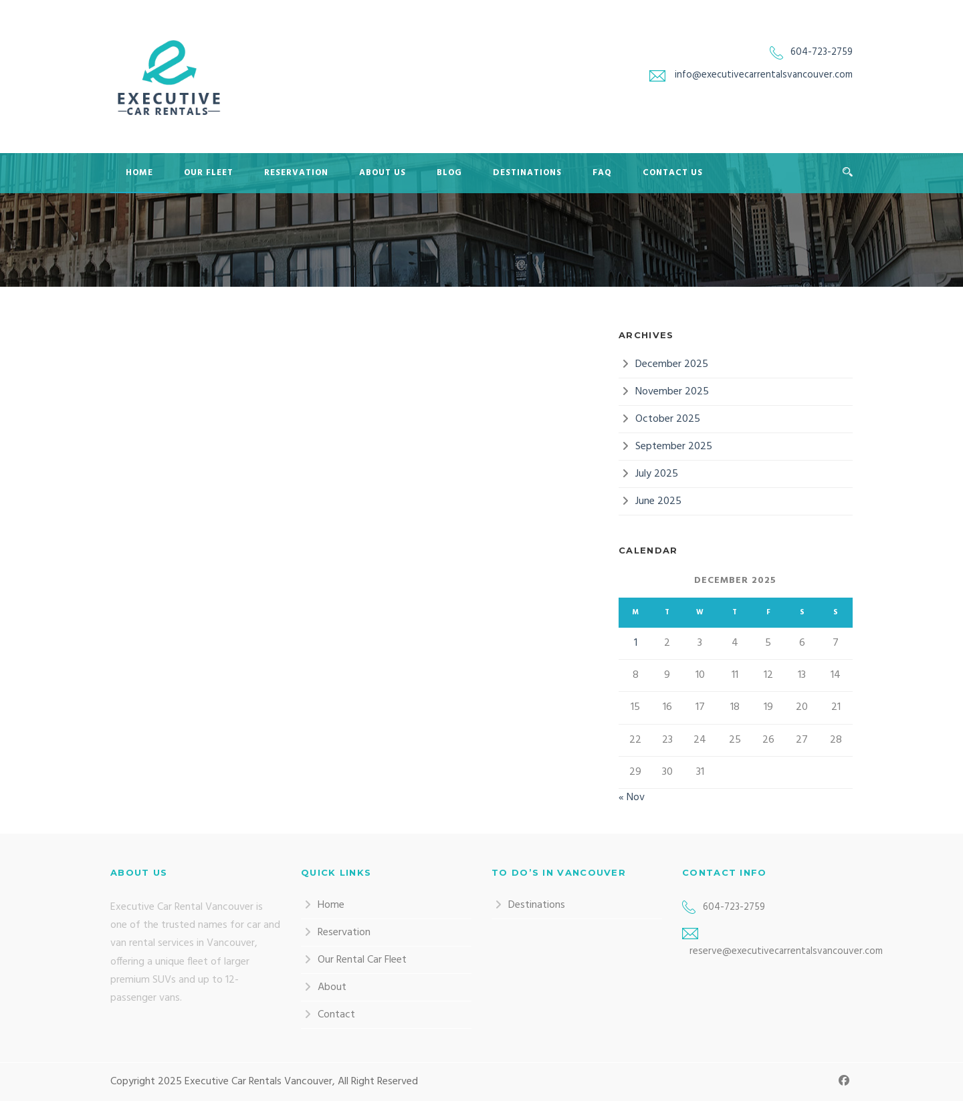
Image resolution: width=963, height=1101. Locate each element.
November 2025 (672, 391)
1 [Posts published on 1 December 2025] (635, 643)
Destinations (527, 173)
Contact (336, 1014)
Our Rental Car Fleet (362, 960)
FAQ (602, 173)
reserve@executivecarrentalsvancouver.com (786, 951)
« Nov (632, 797)
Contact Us (673, 173)
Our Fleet (208, 173)
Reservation (296, 173)
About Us (382, 173)
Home (139, 173)
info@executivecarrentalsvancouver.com (764, 75)
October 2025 (667, 419)
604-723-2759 (821, 52)
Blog (449, 173)
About (332, 987)
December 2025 (671, 364)
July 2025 (656, 474)
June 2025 (658, 501)
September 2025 (673, 446)
